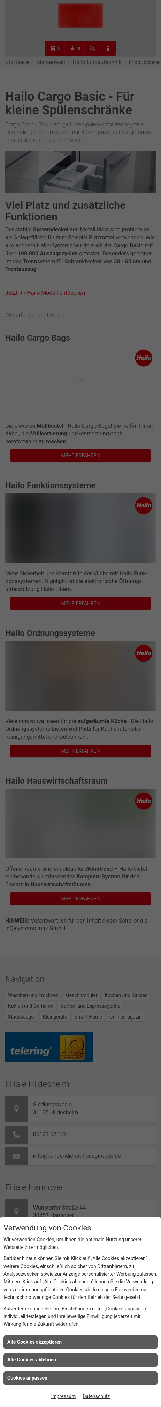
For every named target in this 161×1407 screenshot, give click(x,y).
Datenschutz (96, 1396)
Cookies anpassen (27, 1378)
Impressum (63, 1396)
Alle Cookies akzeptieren (34, 1342)
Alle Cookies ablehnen (31, 1360)
